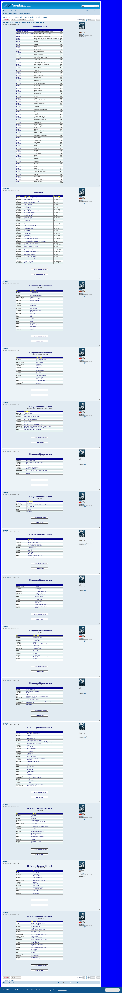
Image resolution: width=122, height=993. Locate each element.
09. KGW (5, 679)
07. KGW (5, 576)
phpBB (46, 985)
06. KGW (5, 530)
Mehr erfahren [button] (62, 990)
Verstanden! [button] (112, 990)
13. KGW (5, 912)
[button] (83, 20)
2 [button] (88, 19)
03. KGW (5, 402)
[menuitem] (12, 11)
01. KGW (5, 281)
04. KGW (5, 450)
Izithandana (6, 188)
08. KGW (5, 626)
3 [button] (90, 19)
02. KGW (5, 348)
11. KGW (5, 804)
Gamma (80, 30)
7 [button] (97, 19)
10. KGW (5, 723)
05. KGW (5, 492)
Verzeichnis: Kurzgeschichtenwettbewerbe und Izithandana (24, 17)
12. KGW (5, 861)
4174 (83, 34)
